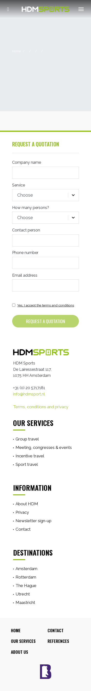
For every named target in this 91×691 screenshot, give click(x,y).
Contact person (26, 230)
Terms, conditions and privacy (40, 406)
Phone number (25, 253)
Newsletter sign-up (33, 520)
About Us (19, 652)
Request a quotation (45, 321)
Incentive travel (30, 455)
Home (16, 51)
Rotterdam (26, 577)
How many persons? (30, 208)
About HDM (27, 503)
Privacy (22, 512)
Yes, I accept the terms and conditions (45, 305)
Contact (23, 529)
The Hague (26, 585)
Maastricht (25, 602)
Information (32, 488)
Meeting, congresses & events (44, 447)
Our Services (23, 641)
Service (18, 185)
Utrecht (23, 594)
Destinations (33, 552)
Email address (24, 275)
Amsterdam (26, 568)
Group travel (27, 439)
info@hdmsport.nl (29, 394)
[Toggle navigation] (78, 9)
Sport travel (27, 464)
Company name (26, 162)
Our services (33, 423)
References (58, 641)
